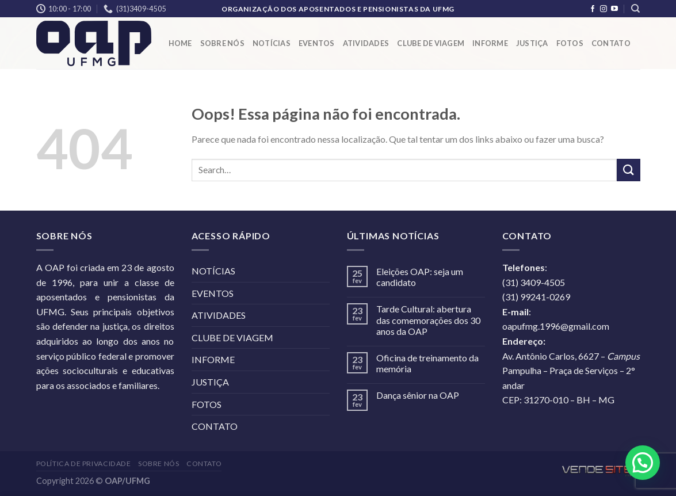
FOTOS (569, 43)
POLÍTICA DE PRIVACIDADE (83, 463)
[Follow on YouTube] (614, 9)
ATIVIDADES (366, 43)
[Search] (635, 9)
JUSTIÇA (532, 43)
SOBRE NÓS (222, 43)
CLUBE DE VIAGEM (430, 43)
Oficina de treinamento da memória (427, 363)
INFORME (490, 43)
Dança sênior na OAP (417, 395)
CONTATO (611, 43)
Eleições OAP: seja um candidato (419, 277)
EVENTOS (317, 43)
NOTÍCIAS (272, 43)
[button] (642, 462)
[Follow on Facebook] (592, 9)
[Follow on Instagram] (603, 9)
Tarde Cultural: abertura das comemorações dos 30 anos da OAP (428, 319)
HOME (180, 43)
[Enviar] (628, 170)
